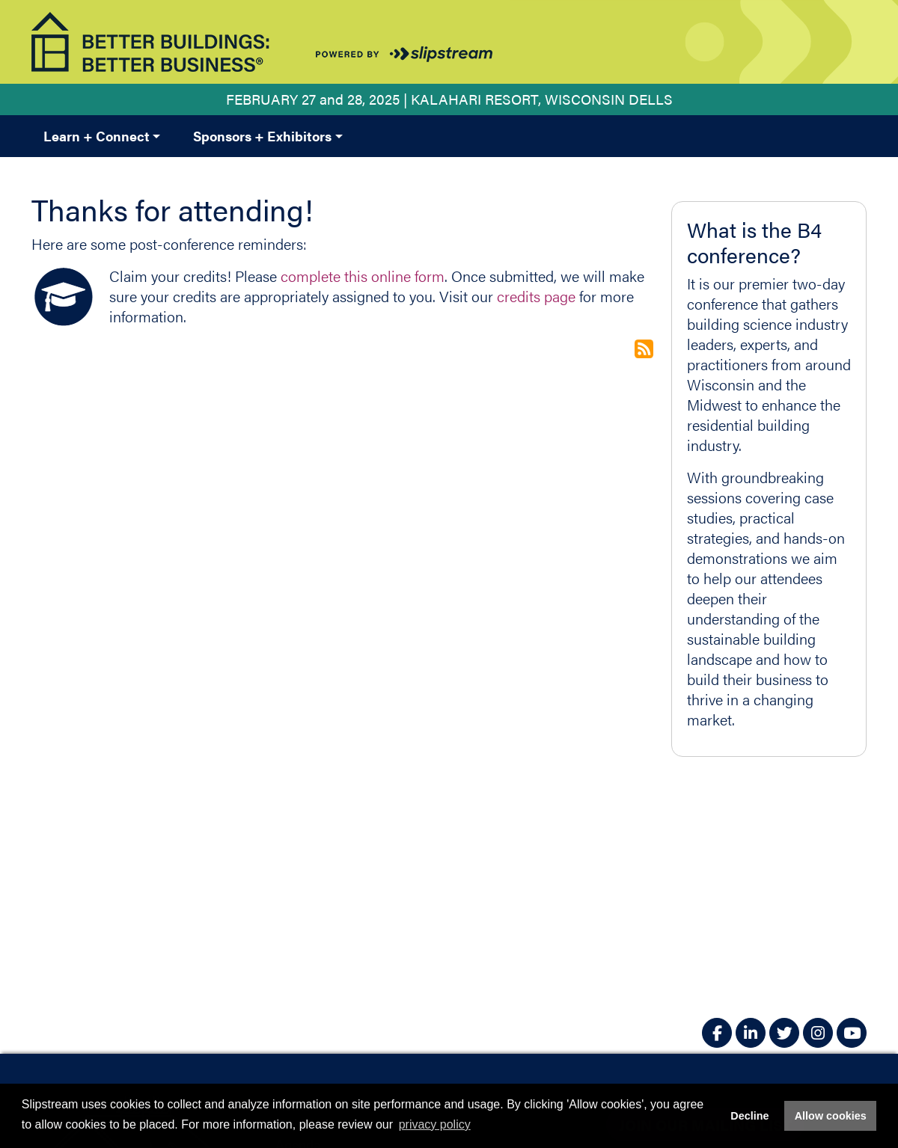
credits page (536, 296)
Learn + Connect (96, 135)
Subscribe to (644, 349)
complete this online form (363, 275)
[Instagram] (818, 1033)
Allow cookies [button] (831, 1116)
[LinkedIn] (751, 1033)
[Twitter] (784, 1033)
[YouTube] (852, 1033)
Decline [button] (749, 1116)
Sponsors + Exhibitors (262, 135)
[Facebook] (717, 1033)
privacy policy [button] (435, 1124)
